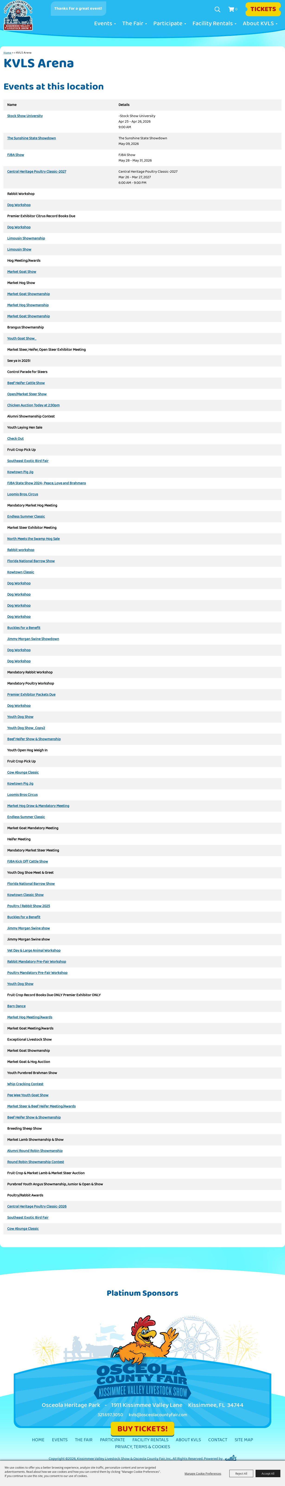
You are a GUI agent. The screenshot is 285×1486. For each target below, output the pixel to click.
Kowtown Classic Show (25, 895)
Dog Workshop (19, 205)
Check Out (15, 439)
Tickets (263, 9)
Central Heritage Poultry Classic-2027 (36, 172)
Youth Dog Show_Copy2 (26, 728)
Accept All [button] (268, 1473)
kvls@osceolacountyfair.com (158, 1415)
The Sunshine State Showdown (31, 138)
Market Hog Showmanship (28, 305)
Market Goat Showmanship (28, 294)
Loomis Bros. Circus (22, 494)
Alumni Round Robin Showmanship (35, 1151)
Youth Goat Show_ (21, 338)
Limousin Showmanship (26, 238)
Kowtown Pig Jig (20, 472)
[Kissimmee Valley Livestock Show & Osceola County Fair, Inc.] (23, 19)
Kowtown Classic (20, 572)
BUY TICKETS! (142, 1428)
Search (218, 9)
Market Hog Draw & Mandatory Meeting (38, 806)
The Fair (132, 23)
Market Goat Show (21, 272)
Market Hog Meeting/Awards (29, 1017)
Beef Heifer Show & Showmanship (34, 739)
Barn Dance (16, 1006)
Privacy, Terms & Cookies (142, 1447)
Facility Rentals (212, 23)
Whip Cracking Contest (25, 1084)
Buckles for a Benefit (23, 628)
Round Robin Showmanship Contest (35, 1162)
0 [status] (236, 9)
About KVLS (258, 23)
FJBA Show (15, 155)
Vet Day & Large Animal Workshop (34, 950)
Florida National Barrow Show (31, 561)
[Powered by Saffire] (230, 1459)
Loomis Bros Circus (22, 795)
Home (7, 52)
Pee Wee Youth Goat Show (27, 1095)
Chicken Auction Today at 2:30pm (33, 405)
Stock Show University (25, 116)
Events (103, 23)
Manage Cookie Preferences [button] (203, 1473)
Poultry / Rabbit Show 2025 (28, 906)
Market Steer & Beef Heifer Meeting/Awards (41, 1106)
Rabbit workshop (20, 550)
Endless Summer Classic (26, 517)
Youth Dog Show (20, 717)
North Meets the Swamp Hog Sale (33, 539)
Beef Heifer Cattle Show (26, 383)
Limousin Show (19, 249)
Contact (217, 1440)
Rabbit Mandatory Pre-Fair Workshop (36, 962)
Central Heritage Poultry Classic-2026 (37, 1206)
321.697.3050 (110, 1415)
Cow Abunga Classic (23, 772)
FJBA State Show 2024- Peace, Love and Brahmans (46, 483)
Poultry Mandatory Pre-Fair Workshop (37, 973)
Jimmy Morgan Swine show (28, 928)
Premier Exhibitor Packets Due (31, 695)
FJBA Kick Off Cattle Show (27, 861)
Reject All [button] (241, 1473)
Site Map (244, 1440)
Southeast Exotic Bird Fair (27, 461)
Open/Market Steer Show (27, 394)
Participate (168, 23)
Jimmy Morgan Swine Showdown (33, 639)
